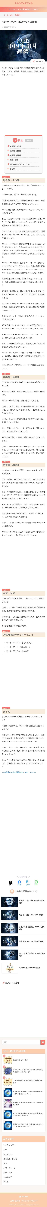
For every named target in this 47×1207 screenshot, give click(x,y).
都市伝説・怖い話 (10, 1159)
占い (5, 1150)
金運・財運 (14, 160)
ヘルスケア (8, 1177)
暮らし (6, 1182)
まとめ (12, 169)
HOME (23, 1196)
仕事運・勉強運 (15, 151)
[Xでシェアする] (11, 883)
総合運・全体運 (15, 146)
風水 (5, 1163)
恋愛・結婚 (8, 1173)
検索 (42, 1042)
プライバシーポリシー (29, 1201)
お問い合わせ (15, 1201)
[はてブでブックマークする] (28, 883)
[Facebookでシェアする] (19, 883)
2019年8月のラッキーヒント (20, 164)
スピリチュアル (10, 1145)
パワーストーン (10, 1168)
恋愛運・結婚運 (15, 155)
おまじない (8, 1154)
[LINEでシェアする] (36, 883)
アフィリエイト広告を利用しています (23, 9)
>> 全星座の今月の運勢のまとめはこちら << (19, 772)
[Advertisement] (23, 108)
